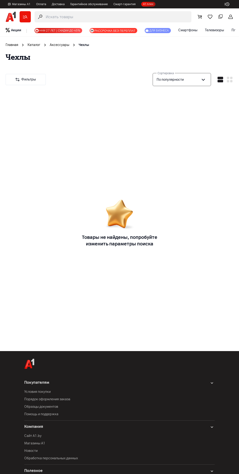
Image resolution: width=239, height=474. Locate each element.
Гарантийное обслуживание (89, 4)
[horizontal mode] (220, 79)
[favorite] (210, 16)
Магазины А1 (19, 4)
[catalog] (25, 16)
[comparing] (220, 16)
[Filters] (26, 79)
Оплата (41, 4)
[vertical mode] (229, 79)
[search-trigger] (113, 16)
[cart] (200, 16)
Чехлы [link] (84, 45)
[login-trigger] (230, 16)
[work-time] (228, 4)
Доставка (58, 4)
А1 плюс (148, 4)
